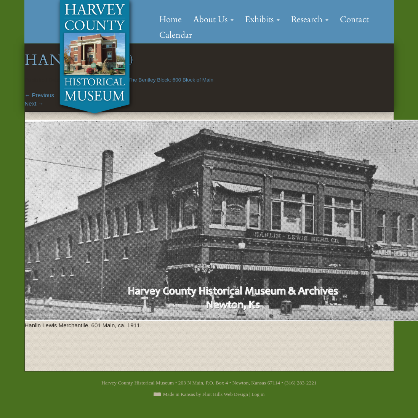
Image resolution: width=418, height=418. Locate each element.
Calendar (175, 35)
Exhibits (262, 19)
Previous (39, 95)
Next (34, 103)
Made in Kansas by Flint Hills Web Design (205, 394)
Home (170, 19)
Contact (354, 19)
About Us (213, 19)
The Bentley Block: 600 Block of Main (170, 80)
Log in (257, 394)
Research (309, 19)
